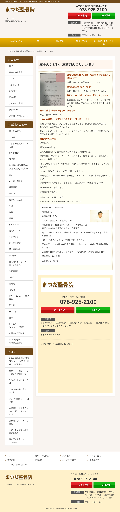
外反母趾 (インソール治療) (19, 325)
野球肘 (12, 305)
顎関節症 (13, 187)
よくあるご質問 (16, 103)
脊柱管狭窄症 (15, 243)
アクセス (13, 78)
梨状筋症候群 (15, 249)
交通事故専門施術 (17, 333)
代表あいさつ (16, 41)
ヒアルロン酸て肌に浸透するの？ (18, 431)
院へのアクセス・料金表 (104, 42)
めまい (12, 193)
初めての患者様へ (17, 72)
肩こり (12, 175)
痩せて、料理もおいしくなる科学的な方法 (18, 372)
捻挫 (11, 318)
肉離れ (12, 277)
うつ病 (12, 137)
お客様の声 (18, 51)
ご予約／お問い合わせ (18, 116)
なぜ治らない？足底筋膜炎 (18, 422)
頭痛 (11, 212)
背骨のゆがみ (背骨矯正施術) (19, 341)
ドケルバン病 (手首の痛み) (19, 297)
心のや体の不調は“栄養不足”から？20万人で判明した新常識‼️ (19, 361)
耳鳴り (12, 206)
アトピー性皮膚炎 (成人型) (19, 145)
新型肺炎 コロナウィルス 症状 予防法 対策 (18, 411)
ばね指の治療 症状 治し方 (18, 391)
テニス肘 (13, 312)
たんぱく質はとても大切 (18, 381)
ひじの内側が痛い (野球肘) (19, 400)
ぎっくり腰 (14, 224)
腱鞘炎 (12, 284)
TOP (38, 41)
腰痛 (11, 218)
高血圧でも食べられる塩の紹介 (18, 441)
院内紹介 (13, 97)
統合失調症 (14, 153)
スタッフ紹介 (82, 41)
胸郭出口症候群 (16, 200)
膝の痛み (13, 256)
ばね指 (12, 290)
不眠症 (12, 159)
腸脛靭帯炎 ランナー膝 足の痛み (18, 263)
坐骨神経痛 (14, 237)
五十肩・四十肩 (16, 181)
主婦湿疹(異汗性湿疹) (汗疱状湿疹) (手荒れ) (18, 167)
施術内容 (60, 41)
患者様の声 (14, 110)
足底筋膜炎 (14, 271)
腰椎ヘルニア (15, 231)
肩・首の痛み (15, 131)
